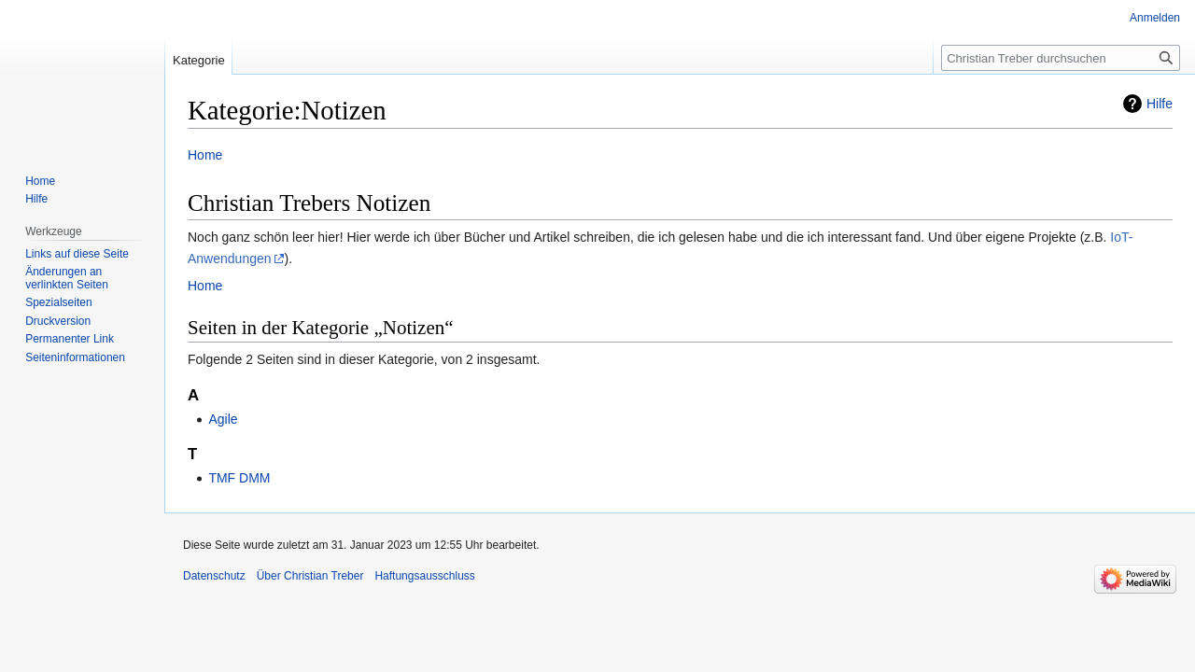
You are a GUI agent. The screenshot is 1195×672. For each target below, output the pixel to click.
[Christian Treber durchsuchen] (1060, 58)
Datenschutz (214, 575)
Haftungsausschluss (424, 575)
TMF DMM (239, 477)
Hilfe (1159, 103)
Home (205, 154)
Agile (222, 419)
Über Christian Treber (310, 575)
